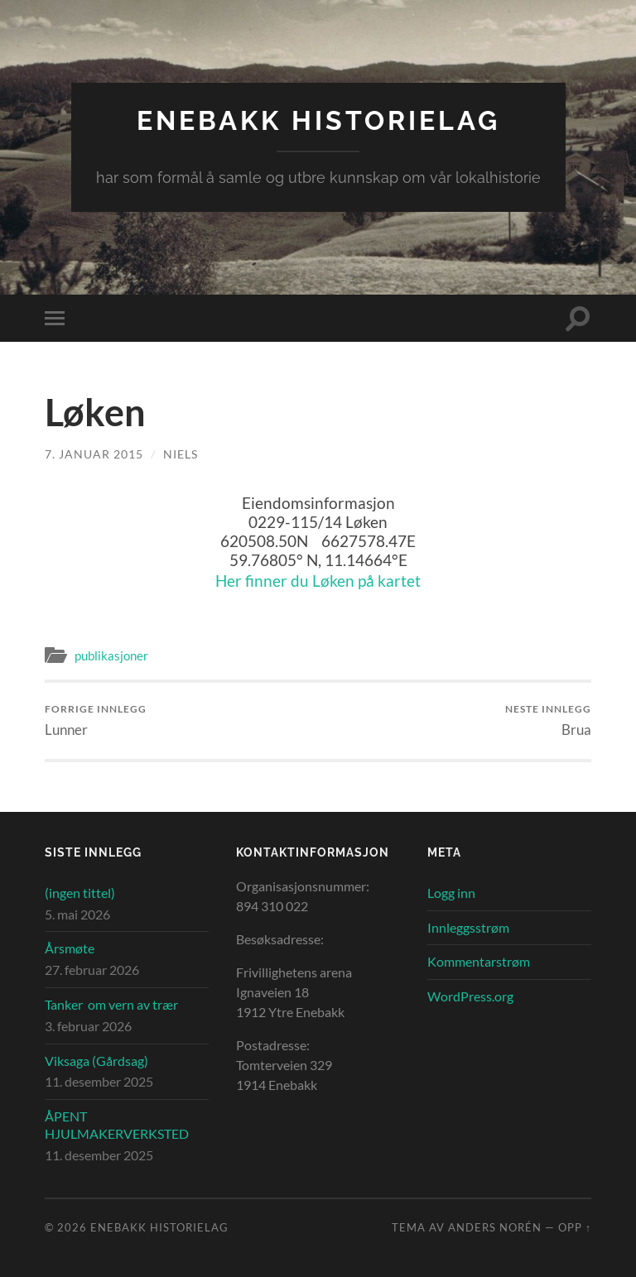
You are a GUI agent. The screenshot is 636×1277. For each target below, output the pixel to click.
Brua (548, 720)
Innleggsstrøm (468, 927)
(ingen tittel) (80, 892)
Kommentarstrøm (478, 961)
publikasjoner (111, 655)
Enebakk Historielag (318, 120)
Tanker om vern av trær (111, 1004)
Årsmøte (69, 948)
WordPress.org (470, 996)
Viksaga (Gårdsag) (96, 1060)
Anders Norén (495, 1227)
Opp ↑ (574, 1227)
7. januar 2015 (94, 454)
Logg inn (451, 892)
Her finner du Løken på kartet (318, 580)
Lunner (96, 720)
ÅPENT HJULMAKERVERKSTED (117, 1124)
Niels (180, 454)
